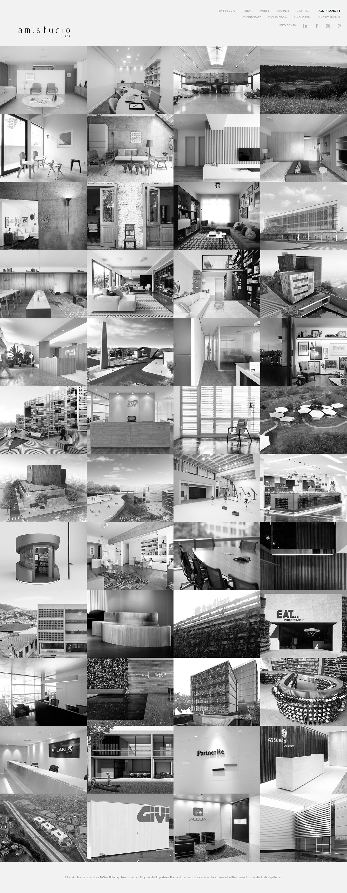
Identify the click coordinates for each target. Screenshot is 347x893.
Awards (283, 11)
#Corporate (251, 17)
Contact (304, 11)
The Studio (227, 11)
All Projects (329, 11)
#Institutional (329, 17)
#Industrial (303, 17)
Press (264, 11)
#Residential (288, 25)
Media (247, 11)
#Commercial (277, 17)
